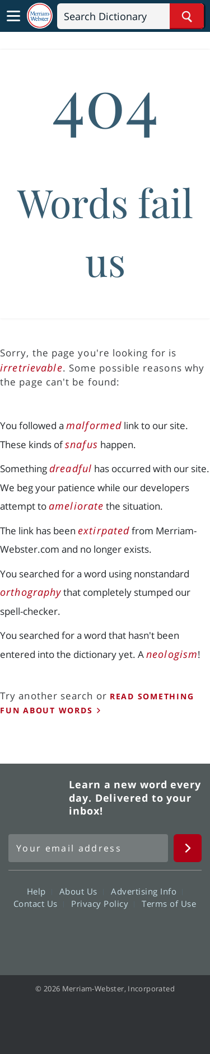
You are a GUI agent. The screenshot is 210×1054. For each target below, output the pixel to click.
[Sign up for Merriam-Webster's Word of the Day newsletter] (88, 848)
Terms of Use (169, 903)
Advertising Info (147, 890)
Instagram (165, 935)
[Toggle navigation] (13, 16)
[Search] (130, 16)
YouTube (125, 935)
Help (39, 890)
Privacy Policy (102, 903)
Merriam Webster (37, 798)
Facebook (44, 935)
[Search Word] (187, 16)
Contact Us (38, 903)
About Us (81, 890)
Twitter (84, 935)
